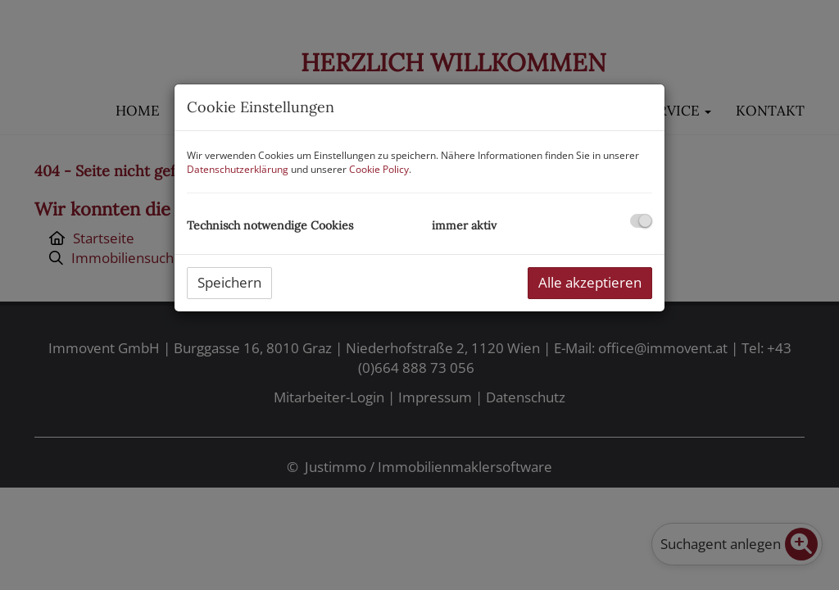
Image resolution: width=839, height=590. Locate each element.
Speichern (229, 282)
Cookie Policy (379, 169)
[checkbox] (641, 221)
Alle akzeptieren (590, 282)
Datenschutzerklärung (237, 169)
